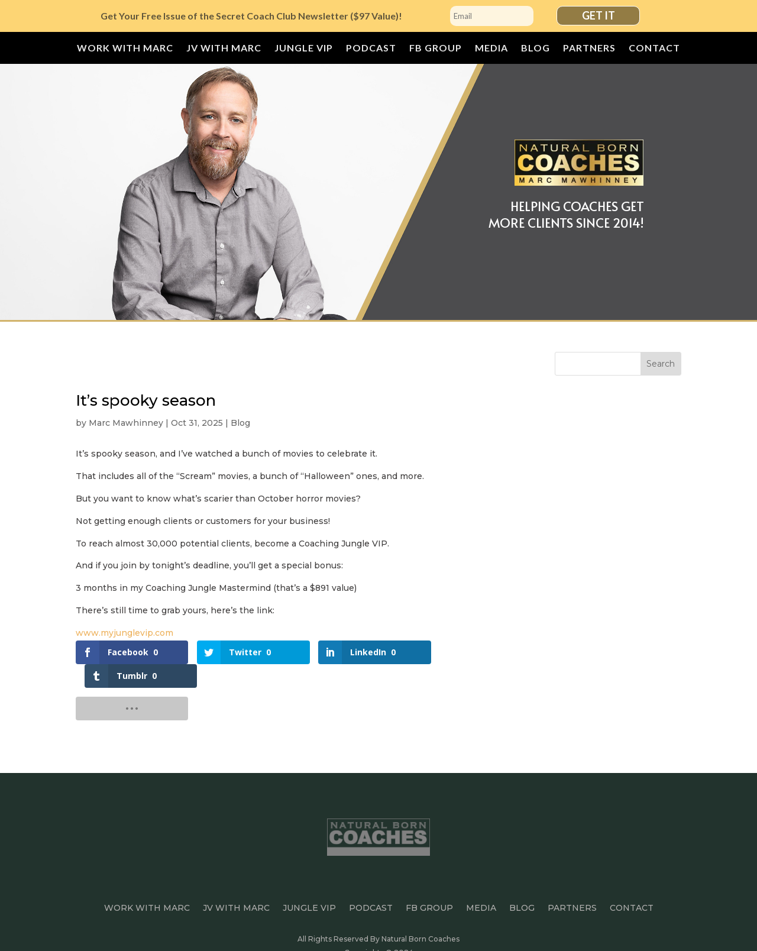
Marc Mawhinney (126, 423)
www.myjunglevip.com (124, 632)
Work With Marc (125, 48)
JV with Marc (223, 48)
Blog (535, 48)
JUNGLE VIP (303, 48)
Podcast (371, 48)
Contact (654, 48)
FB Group (435, 48)
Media (491, 48)
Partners (589, 48)
